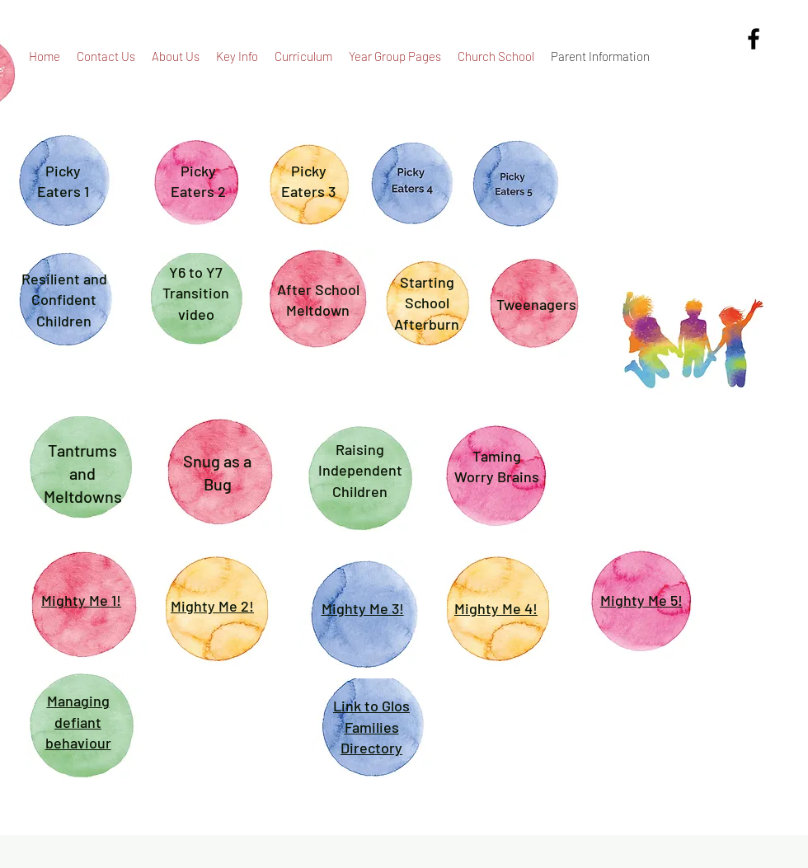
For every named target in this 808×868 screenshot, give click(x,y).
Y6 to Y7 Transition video (195, 293)
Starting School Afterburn (426, 303)
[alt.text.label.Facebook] (754, 39)
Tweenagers (536, 304)
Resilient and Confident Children (64, 300)
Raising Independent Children (360, 470)
